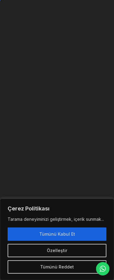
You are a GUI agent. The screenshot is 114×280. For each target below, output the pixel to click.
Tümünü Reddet (57, 266)
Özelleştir (57, 250)
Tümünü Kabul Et (57, 234)
